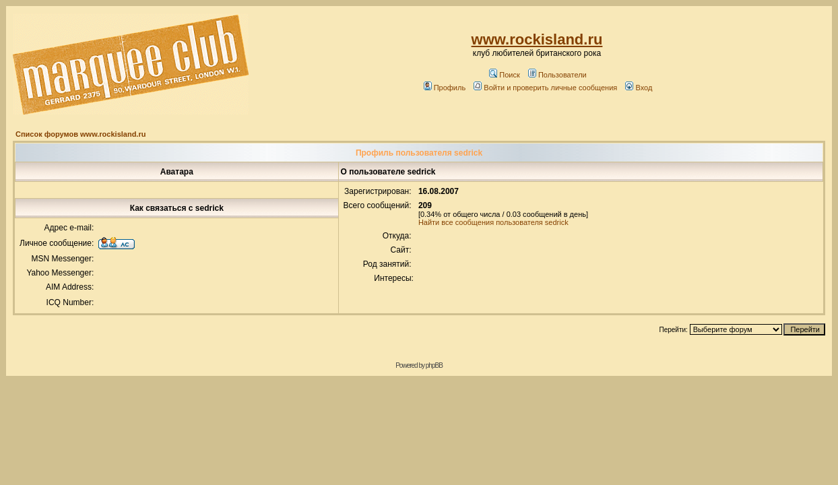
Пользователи (557, 75)
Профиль (445, 88)
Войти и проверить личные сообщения (545, 88)
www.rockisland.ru (537, 39)
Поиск (504, 75)
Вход (638, 88)
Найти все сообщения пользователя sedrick (493, 222)
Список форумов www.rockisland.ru (80, 134)
